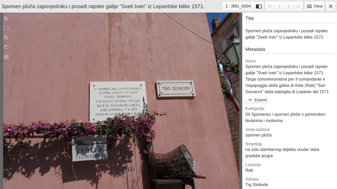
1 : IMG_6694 (238, 7)
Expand (257, 100)
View (314, 6)
